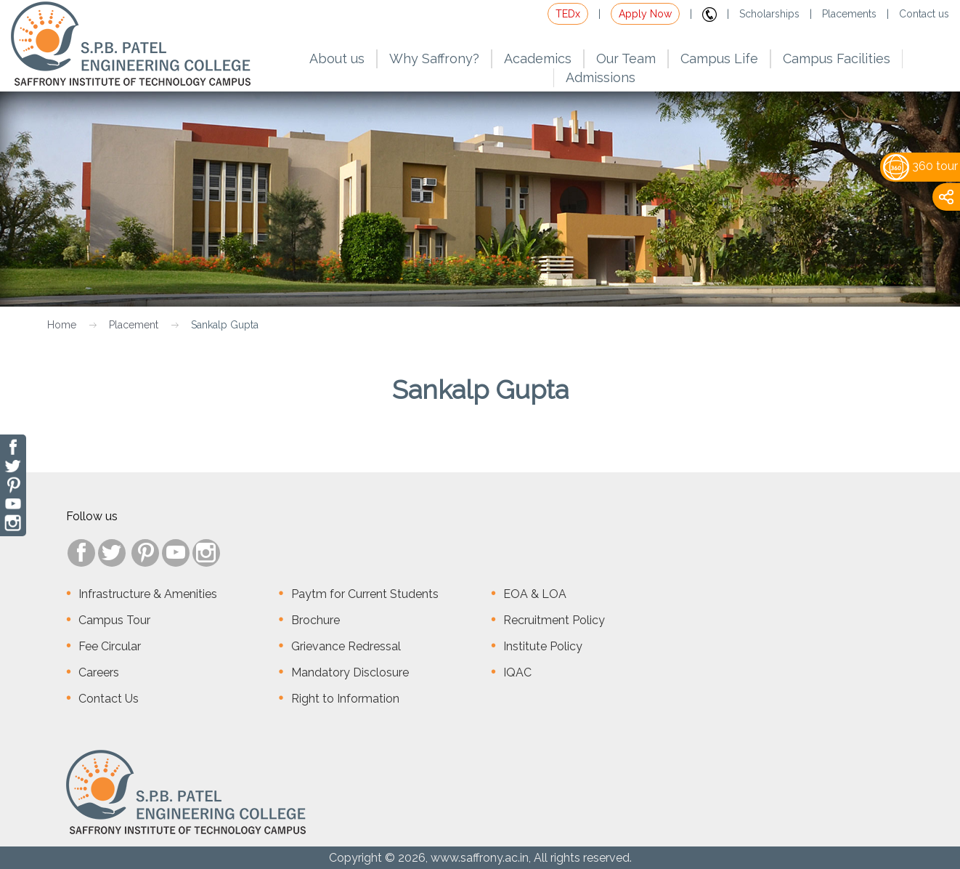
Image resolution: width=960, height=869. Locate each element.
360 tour (920, 166)
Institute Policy (542, 646)
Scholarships (769, 14)
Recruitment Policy (554, 620)
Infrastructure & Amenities (147, 594)
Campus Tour (114, 620)
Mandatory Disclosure (350, 672)
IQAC (517, 672)
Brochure (315, 620)
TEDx (568, 14)
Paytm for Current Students (365, 594)
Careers (98, 672)
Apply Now (645, 14)
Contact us (924, 14)
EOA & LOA (534, 594)
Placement (133, 325)
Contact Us (108, 699)
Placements (849, 14)
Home (61, 325)
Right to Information (345, 699)
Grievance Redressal (346, 646)
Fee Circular (109, 646)
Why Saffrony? (434, 58)
